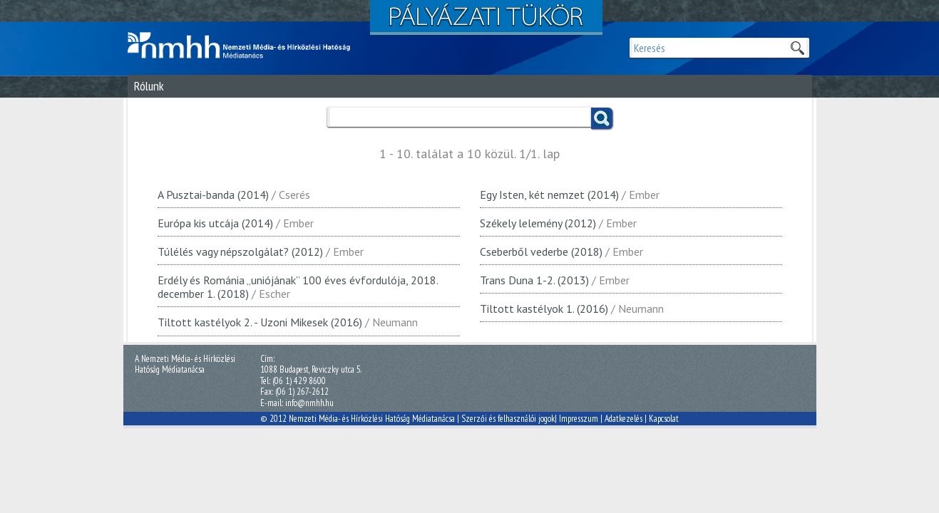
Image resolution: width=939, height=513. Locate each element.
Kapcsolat (664, 419)
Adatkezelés (623, 419)
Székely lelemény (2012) (538, 223)
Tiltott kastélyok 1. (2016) (544, 308)
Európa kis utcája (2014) (215, 223)
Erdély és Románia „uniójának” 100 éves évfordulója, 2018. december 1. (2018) (298, 287)
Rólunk (149, 86)
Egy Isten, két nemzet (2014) (549, 194)
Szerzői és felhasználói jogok (508, 419)
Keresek (797, 48)
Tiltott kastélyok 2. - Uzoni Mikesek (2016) (260, 322)
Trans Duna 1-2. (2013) (534, 280)
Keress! (601, 118)
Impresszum (578, 419)
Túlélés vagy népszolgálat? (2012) (240, 251)
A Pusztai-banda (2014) (213, 194)
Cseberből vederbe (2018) (541, 251)
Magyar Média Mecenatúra (245, 46)
